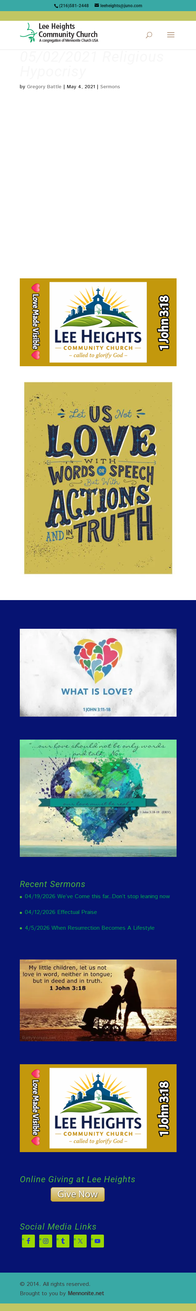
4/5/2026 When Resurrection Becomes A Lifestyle (90, 928)
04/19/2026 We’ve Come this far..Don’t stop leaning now (97, 896)
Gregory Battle (44, 86)
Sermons (110, 86)
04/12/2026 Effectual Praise (61, 912)
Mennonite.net (86, 1293)
